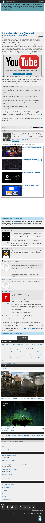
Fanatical (4, 444)
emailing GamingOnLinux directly (20, 139)
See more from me (15, 141)
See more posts (5, 479)
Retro (21, 123)
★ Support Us (22, 337)
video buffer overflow (7, 474)
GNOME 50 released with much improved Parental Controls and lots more (31, 187)
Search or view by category (8, 363)
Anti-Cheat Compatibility (8, 484)
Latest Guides (5, 371)
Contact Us (4, 493)
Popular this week (6, 341)
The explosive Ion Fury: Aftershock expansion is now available (18, 33)
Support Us (4, 490)
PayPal (12, 7)
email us (4, 225)
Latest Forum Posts (7, 453)
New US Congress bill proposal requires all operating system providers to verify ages (22, 435)
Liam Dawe (5, 37)
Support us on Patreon (7, 4)
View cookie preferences (22, 72)
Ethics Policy (31, 514)
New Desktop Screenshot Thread (10, 460)
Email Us (4, 368)
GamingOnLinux (10, 1)
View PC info (6, 242)
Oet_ (5, 230)
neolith (5, 291)
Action (10, 123)
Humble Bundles (6, 449)
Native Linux (6, 123)
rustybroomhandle (8, 261)
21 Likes (3, 127)
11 (43, 399)
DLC (12, 123)
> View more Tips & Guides (7, 430)
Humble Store (7, 9)
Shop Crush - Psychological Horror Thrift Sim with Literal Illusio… (17, 465)
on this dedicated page (29, 328)
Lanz (5, 248)
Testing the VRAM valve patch (9, 455)
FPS (14, 123)
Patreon (11, 319)
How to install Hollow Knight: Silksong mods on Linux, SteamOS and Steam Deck (22, 426)
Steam (9, 118)
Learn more (41, 31)
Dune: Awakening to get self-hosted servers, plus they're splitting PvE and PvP (21, 358)
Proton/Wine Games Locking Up (9, 469)
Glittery (4, 279)
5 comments (41, 36)
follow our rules (14, 221)
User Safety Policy (38, 514)
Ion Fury (29, 123)
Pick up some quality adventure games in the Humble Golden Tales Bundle (20, 349)
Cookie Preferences (6, 487)
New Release (17, 123)
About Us (4, 496)
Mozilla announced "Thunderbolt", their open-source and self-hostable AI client (21, 352)
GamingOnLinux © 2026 (37, 510)
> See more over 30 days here (9, 361)
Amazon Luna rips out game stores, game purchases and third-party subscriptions (22, 355)
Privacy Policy (24, 514)
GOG (41, 7)
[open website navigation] (42, 1)
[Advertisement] (22, 20)
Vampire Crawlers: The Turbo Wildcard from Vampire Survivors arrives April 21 (32, 147)
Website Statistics (6, 499)
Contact (4, 365)
